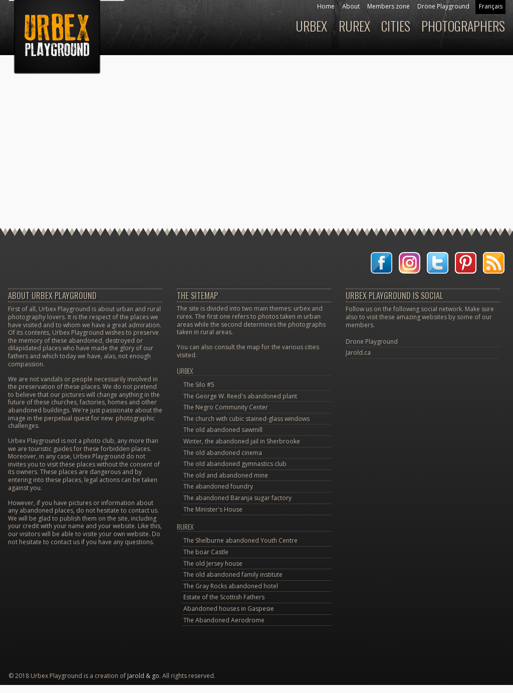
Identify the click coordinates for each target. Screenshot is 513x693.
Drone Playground (443, 6)
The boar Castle (205, 552)
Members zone (388, 6)
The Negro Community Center (225, 407)
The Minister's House (212, 509)
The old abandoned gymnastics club (235, 463)
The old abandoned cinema (222, 452)
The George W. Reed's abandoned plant (240, 396)
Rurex (185, 526)
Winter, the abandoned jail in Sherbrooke (241, 441)
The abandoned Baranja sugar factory (237, 498)
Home (326, 6)
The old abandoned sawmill (223, 429)
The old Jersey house (212, 563)
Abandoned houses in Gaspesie (228, 608)
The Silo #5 (198, 384)
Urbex (185, 370)
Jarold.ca (358, 352)
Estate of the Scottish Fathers (224, 597)
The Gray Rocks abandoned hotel (230, 586)
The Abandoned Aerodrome (224, 620)
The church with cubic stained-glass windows (246, 418)
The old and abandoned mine (225, 475)
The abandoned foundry (218, 486)
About (351, 6)
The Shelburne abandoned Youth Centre (240, 540)
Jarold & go (143, 675)
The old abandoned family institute (233, 574)
